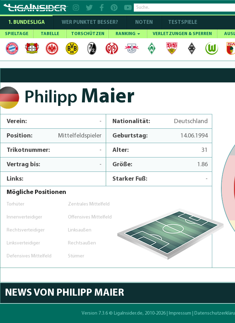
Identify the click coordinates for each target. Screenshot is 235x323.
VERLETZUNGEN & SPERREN (182, 34)
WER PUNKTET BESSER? (90, 22)
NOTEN (144, 22)
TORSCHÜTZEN (87, 34)
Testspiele (182, 22)
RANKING (128, 34)
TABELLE (50, 34)
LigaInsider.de (128, 313)
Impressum (180, 313)
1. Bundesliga (26, 22)
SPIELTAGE (16, 34)
